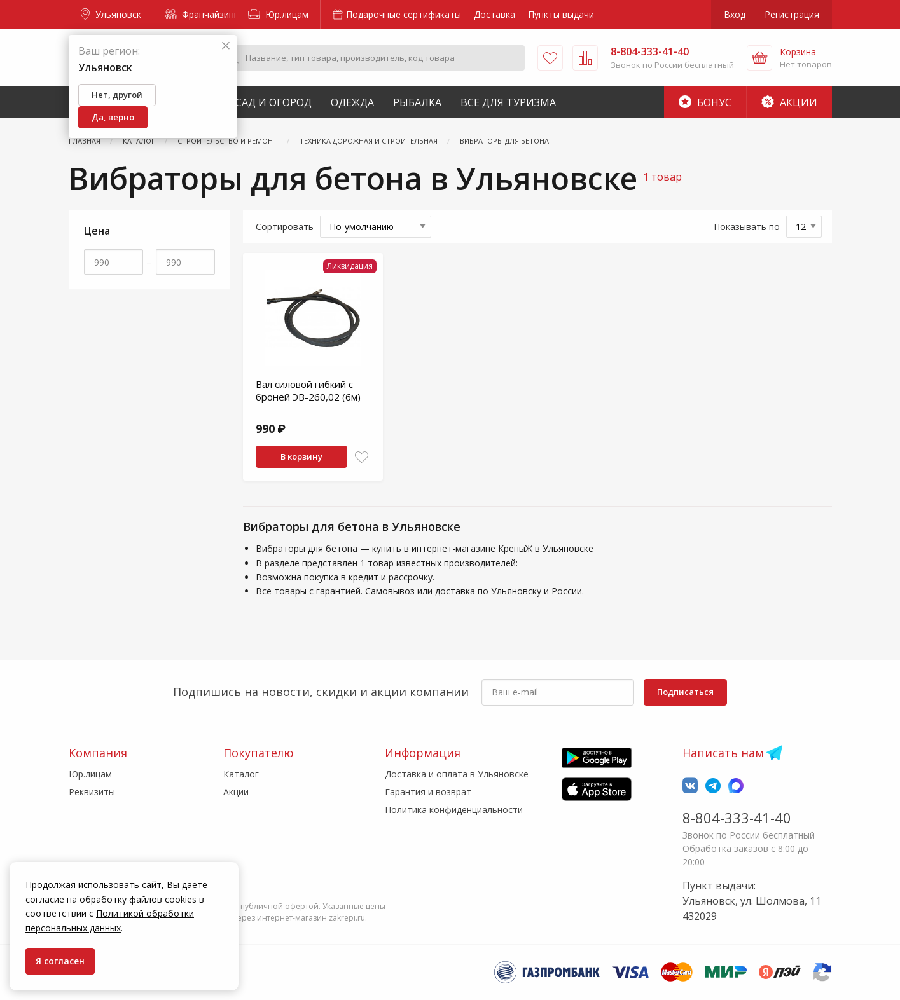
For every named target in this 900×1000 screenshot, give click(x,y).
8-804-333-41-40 (736, 817)
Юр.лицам (278, 14)
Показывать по (747, 227)
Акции (789, 102)
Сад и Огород (273, 102)
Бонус (705, 102)
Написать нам (723, 752)
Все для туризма (508, 102)
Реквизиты (92, 792)
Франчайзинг (201, 14)
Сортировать (285, 227)
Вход (734, 14)
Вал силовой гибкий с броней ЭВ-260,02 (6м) (308, 390)
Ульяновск (111, 14)
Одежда (352, 102)
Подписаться (685, 691)
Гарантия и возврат (428, 792)
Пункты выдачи (561, 14)
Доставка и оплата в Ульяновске (457, 774)
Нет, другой (117, 94)
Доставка (494, 14)
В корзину (301, 456)
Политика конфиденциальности (454, 810)
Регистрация (792, 14)
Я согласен (60, 961)
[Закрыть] (225, 46)
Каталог (241, 774)
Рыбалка (417, 102)
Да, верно (113, 117)
